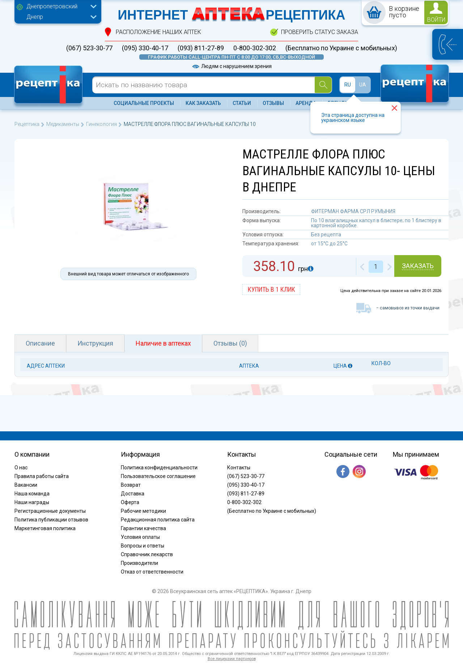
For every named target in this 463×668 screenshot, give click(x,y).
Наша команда (32, 493)
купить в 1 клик (271, 289)
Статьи (242, 103)
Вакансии (25, 485)
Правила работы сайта (41, 476)
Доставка (132, 493)
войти (436, 19)
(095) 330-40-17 (145, 48)
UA (362, 85)
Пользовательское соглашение (158, 476)
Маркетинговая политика (45, 528)
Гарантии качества (143, 528)
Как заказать (203, 103)
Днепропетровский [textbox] (51, 6)
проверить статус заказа (319, 32)
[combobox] (60, 7)
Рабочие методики (143, 511)
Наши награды (31, 502)
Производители (139, 563)
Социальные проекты (144, 103)
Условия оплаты (140, 537)
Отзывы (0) (230, 343)
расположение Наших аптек (158, 32)
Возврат (131, 485)
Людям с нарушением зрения (231, 66)
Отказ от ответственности (152, 572)
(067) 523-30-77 (89, 48)
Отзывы (273, 103)
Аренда (306, 103)
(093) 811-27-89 (201, 48)
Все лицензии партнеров (232, 658)
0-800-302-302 (254, 48)
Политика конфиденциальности (159, 467)
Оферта (130, 502)
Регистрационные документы (50, 511)
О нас (20, 467)
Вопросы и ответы (142, 546)
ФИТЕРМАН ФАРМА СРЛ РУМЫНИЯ (353, 211)
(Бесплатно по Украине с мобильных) (341, 48)
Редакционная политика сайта (158, 520)
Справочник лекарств (147, 554)
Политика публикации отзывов (51, 520)
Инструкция (95, 343)
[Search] (323, 85)
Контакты (238, 467)
